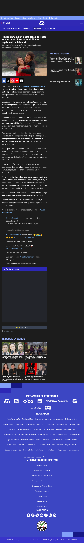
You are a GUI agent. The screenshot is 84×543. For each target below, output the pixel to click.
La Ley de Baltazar (27, 440)
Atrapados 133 (62, 424)
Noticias (37, 29)
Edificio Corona (32, 445)
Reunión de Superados (50, 18)
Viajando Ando (74, 450)
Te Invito (60, 445)
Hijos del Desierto (13, 440)
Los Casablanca (48, 429)
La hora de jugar (75, 424)
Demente (21, 445)
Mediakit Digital (42, 506)
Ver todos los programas (34, 457)
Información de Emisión (42, 470)
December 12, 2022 (24, 230)
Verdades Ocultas (71, 440)
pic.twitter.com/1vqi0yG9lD (24, 237)
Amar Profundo (56, 440)
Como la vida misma (60, 434)
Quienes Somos (42, 465)
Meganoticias (30, 424)
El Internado (19, 424)
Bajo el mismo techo (26, 450)
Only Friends (50, 424)
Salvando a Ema (20, 18)
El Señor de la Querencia (27, 434)
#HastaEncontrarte (14, 218)
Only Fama (51, 445)
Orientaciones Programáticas (42, 486)
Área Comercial (42, 501)
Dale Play (40, 424)
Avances (27, 29)
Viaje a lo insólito (71, 445)
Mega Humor (62, 450)
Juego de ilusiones (10, 434)
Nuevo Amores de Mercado (65, 429)
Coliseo (42, 445)
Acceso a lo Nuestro (24, 429)
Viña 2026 (37, 429)
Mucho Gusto (8, 424)
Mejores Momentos (11, 29)
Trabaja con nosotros (42, 491)
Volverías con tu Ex (13, 419)
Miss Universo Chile (34, 18)
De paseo (12, 429)
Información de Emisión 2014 (42, 476)
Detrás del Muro (27, 419)
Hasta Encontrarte (8, 331)
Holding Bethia (42, 496)
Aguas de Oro (58, 419)
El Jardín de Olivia (7, 18)
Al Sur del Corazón (44, 434)
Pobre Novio (11, 445)
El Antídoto (51, 450)
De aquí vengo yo (11, 450)
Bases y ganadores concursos (42, 481)
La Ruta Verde (40, 450)
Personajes (50, 29)
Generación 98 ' (75, 434)
